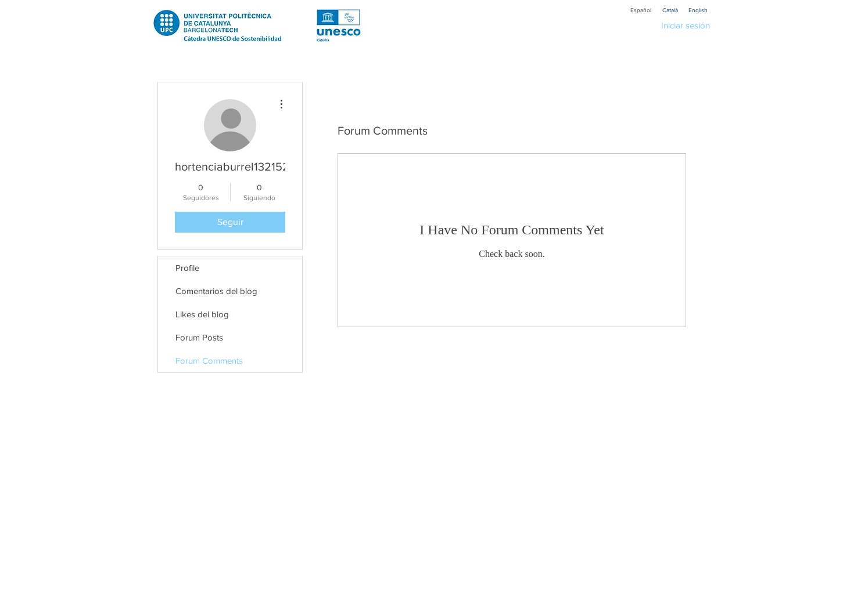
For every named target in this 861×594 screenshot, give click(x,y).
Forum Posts (199, 337)
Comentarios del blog (216, 291)
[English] (698, 10)
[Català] (669, 10)
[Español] (640, 10)
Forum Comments (209, 360)
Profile (187, 268)
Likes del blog (202, 314)
